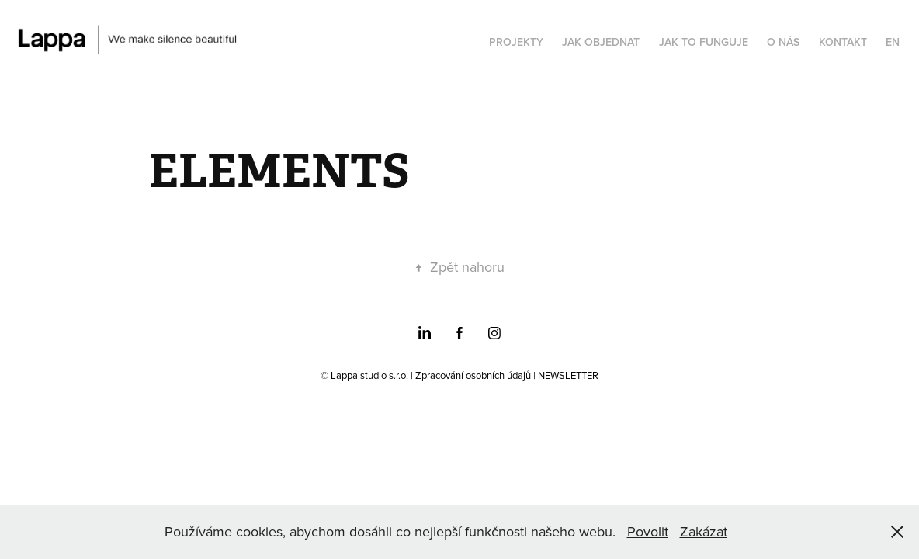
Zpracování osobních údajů (473, 375)
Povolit (647, 531)
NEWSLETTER (568, 375)
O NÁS (783, 42)
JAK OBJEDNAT (601, 42)
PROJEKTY (516, 42)
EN (893, 42)
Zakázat (703, 531)
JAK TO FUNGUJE (703, 42)
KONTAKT (843, 42)
